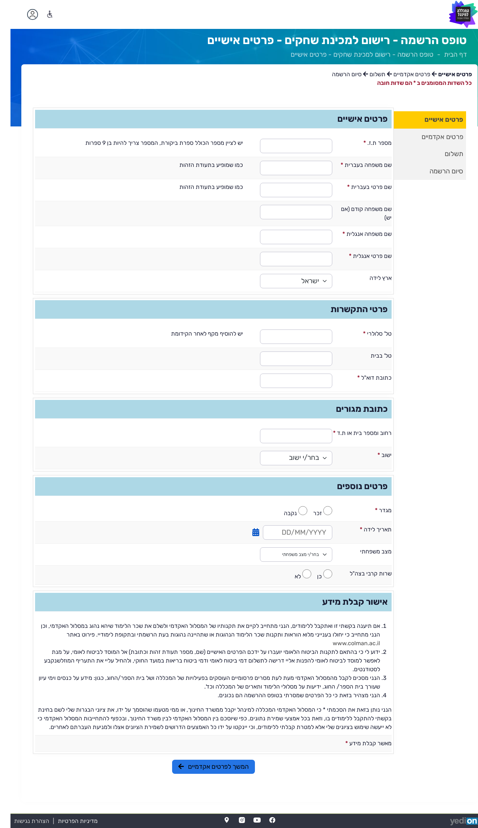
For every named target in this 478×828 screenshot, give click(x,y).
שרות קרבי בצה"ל (359, 573)
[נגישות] (39, 14)
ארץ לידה (369, 278)
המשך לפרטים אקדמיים (203, 766)
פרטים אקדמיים (432, 137)
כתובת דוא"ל (364, 377)
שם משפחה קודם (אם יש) (355, 213)
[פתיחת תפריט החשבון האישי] (22, 14)
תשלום (443, 154)
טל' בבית (370, 355)
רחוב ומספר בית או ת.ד (352, 433)
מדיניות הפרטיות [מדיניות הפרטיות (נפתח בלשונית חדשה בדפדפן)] (67, 821)
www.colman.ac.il (346, 643)
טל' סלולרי (367, 333)
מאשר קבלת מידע (358, 743)
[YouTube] (246, 820)
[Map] (216, 820)
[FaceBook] (261, 820)
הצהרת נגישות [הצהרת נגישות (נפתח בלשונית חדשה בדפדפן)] (21, 821)
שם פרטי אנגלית (359, 256)
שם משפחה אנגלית (356, 233)
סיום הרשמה (436, 171)
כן (309, 576)
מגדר (372, 510)
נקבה (279, 513)
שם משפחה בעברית (355, 164)
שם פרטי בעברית (359, 187)
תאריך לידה (365, 529)
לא (287, 576)
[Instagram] (231, 820)
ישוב (374, 455)
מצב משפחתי (364, 551)
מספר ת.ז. (367, 142)
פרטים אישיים (433, 120)
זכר (307, 513)
